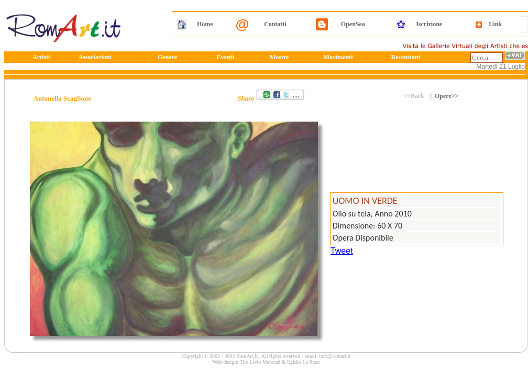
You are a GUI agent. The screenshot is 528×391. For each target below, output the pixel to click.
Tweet (342, 250)
